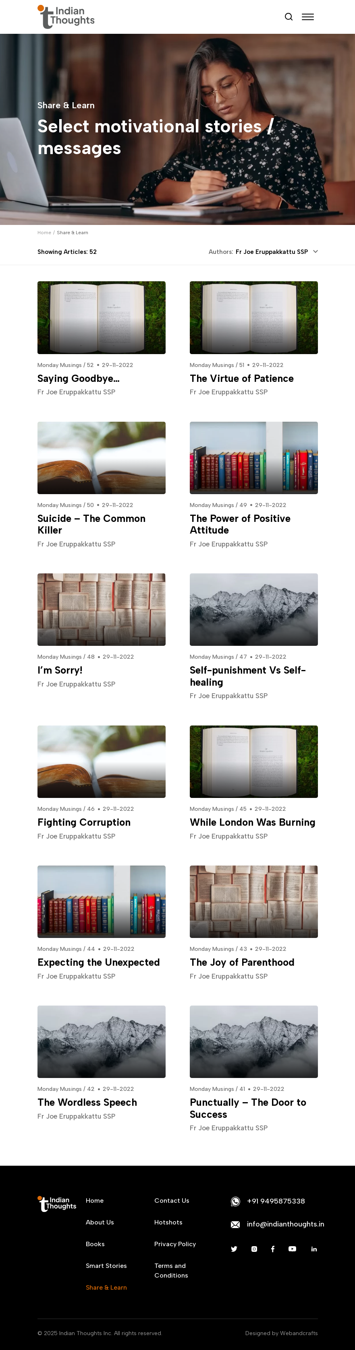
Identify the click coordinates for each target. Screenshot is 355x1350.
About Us (100, 1222)
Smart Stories (106, 1266)
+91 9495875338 (276, 1201)
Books (95, 1244)
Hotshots (168, 1222)
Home (44, 232)
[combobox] (275, 252)
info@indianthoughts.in (285, 1224)
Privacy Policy (175, 1244)
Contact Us (171, 1200)
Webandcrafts (299, 1333)
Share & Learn (106, 1287)
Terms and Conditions (171, 1270)
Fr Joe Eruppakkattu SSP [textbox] (272, 252)
